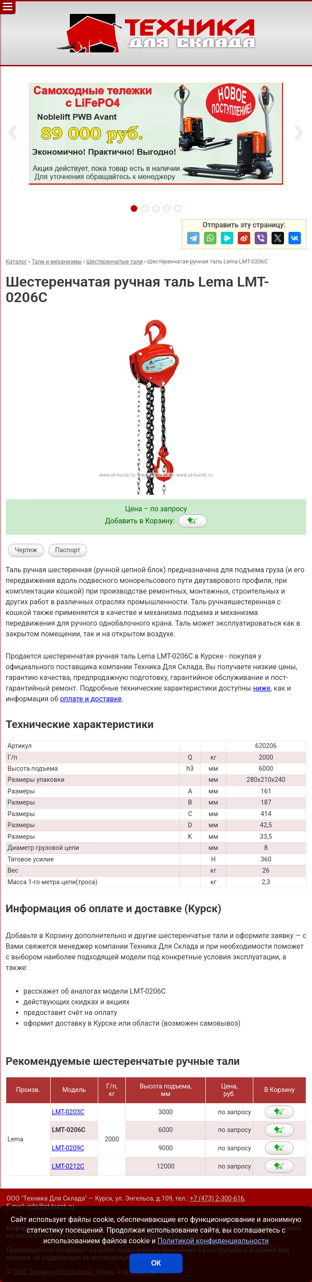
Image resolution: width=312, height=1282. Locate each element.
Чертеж (26, 550)
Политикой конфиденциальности (213, 1241)
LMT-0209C (68, 1148)
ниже (261, 688)
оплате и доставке (91, 699)
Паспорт (67, 550)
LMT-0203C (68, 1112)
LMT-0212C (68, 1166)
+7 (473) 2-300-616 (217, 1198)
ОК (156, 1263)
